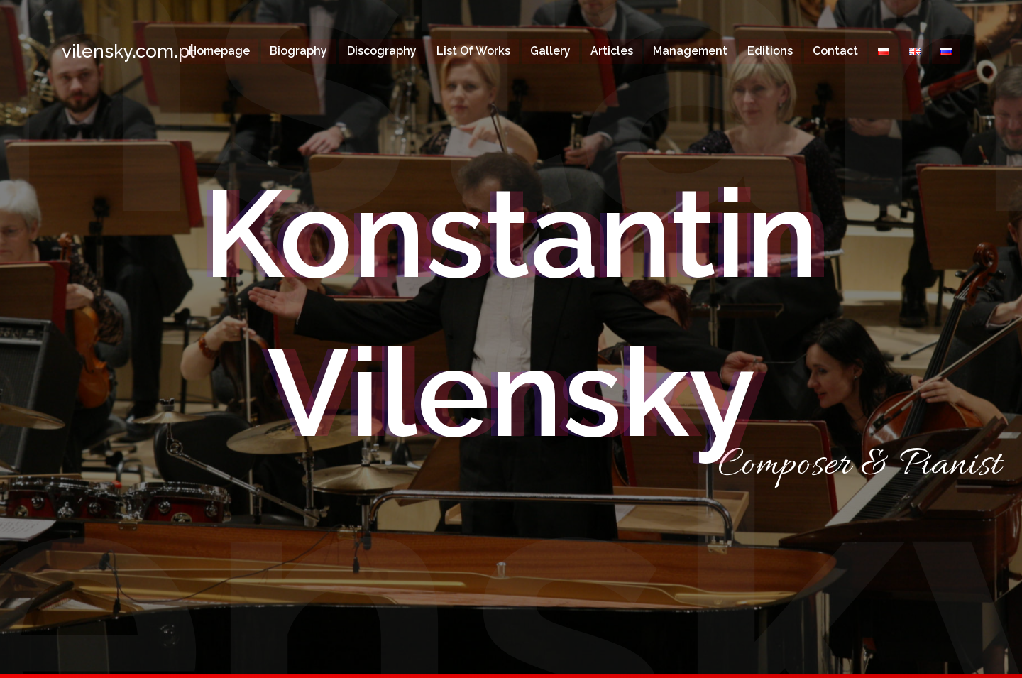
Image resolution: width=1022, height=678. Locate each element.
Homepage (219, 51)
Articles (611, 51)
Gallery (550, 51)
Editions (770, 51)
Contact (835, 51)
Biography (298, 51)
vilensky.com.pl (108, 51)
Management (690, 51)
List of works (473, 51)
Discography (382, 51)
